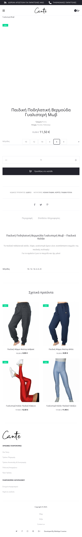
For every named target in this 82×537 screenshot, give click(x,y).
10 (28, 269)
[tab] (27, 218)
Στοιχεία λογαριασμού (10, 486)
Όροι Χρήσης (7, 473)
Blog (41, 514)
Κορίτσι (57, 192)
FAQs (41, 519)
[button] (25, 141)
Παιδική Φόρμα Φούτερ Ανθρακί (20, 349)
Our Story (6, 452)
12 (31, 269)
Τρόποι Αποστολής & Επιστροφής (14, 462)
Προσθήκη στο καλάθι (41, 171)
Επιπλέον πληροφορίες (49, 218)
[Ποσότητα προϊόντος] (41, 160)
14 (34, 269)
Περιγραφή (27, 218)
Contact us (41, 524)
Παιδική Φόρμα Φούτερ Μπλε (61, 349)
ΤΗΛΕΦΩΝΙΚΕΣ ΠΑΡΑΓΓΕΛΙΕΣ (62, 4)
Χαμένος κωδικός (8, 492)
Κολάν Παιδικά (48, 192)
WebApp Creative (60, 531)
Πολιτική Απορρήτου (10, 467)
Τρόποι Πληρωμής (9, 457)
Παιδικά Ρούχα (66, 192)
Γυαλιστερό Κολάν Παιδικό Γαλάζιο (61, 406)
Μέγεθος (6, 141)
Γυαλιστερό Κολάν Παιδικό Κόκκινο (21, 406)
